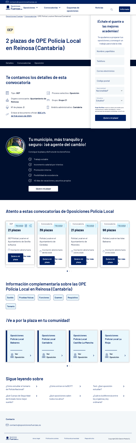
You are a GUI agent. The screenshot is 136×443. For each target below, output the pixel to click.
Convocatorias (51, 7)
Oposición (39, 63)
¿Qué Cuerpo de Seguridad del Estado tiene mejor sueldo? (18, 398)
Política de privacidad (71, 438)
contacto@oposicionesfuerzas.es (23, 2)
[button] (67, 271)
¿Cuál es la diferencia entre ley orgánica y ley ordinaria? (105, 398)
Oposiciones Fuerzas (14, 16)
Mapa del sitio (89, 438)
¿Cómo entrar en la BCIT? (61, 386)
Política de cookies (52, 438)
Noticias (99, 7)
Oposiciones (29, 7)
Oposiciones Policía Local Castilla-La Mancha (83, 339)
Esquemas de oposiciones (73, 9)
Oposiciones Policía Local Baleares (17, 339)
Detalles (10, 63)
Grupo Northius (99, 107)
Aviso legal (36, 438)
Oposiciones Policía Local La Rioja (113, 339)
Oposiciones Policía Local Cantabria (48, 339)
